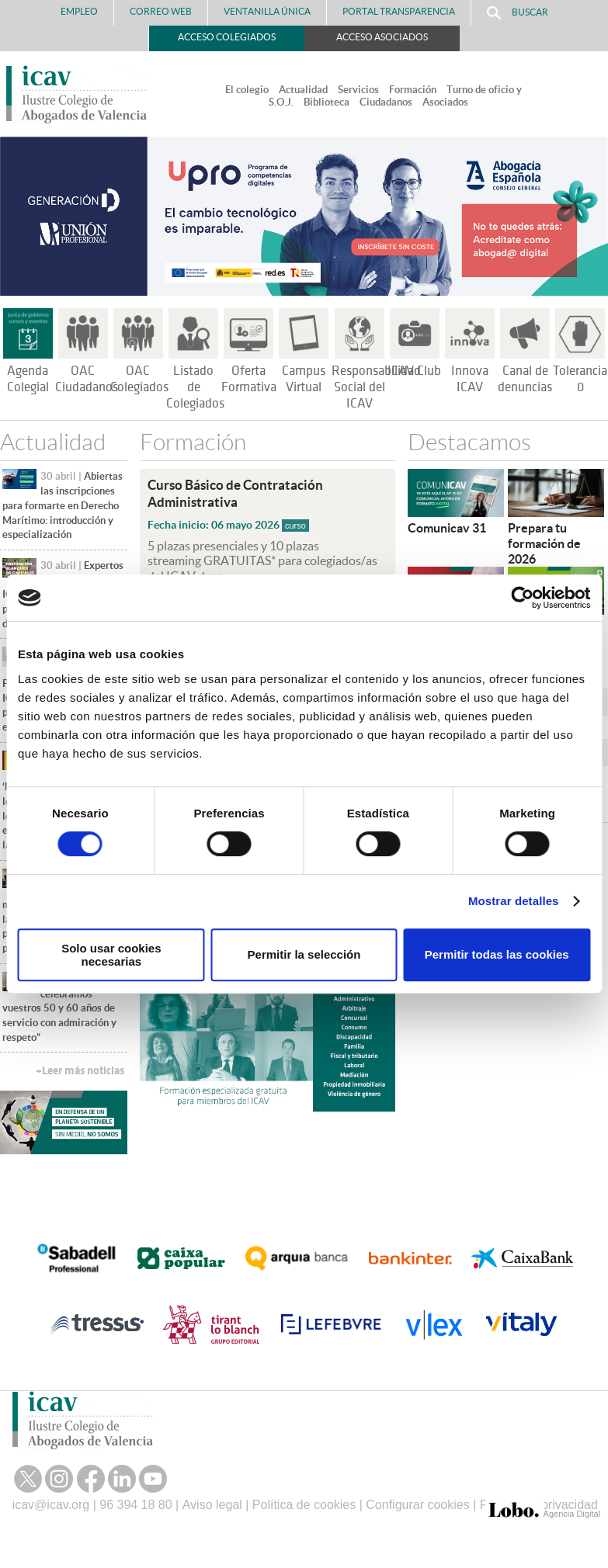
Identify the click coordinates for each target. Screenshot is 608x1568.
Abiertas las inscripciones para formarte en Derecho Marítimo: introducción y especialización (62, 505)
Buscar (517, 12)
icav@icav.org (51, 1504)
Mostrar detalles (513, 900)
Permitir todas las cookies (497, 954)
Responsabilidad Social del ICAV (376, 387)
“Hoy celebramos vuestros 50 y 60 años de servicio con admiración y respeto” (59, 1008)
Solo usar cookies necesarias (111, 955)
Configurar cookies (417, 1504)
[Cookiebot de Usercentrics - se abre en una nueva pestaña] (522, 597)
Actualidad (303, 89)
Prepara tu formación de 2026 (544, 543)
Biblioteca (326, 102)
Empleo (79, 11)
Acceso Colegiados (227, 37)
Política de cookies (304, 1504)
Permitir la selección (304, 954)
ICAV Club (414, 371)
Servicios (358, 89)
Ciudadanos (386, 102)
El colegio (247, 89)
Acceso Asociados (382, 37)
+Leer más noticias (80, 1070)
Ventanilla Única (267, 11)
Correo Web (161, 11)
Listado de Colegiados (195, 387)
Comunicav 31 (447, 528)
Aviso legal (212, 1504)
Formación (412, 89)
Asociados (445, 102)
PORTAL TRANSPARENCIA (398, 11)
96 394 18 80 (135, 1504)
